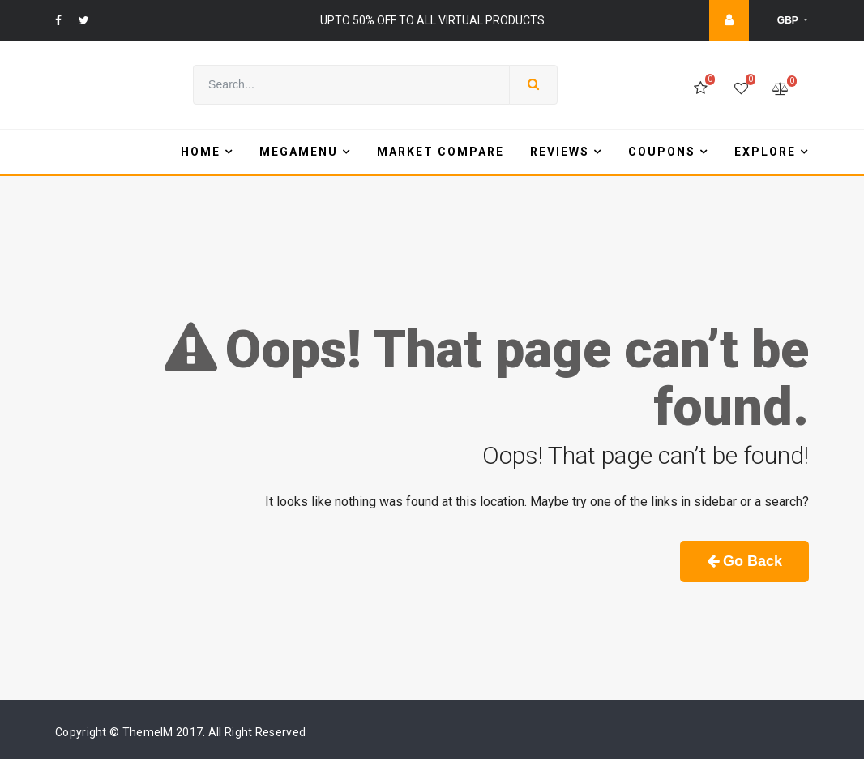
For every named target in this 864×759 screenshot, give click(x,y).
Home (200, 151)
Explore (765, 151)
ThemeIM (147, 732)
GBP (789, 20)
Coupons (661, 151)
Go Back (744, 561)
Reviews (559, 151)
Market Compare (440, 151)
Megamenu (298, 151)
